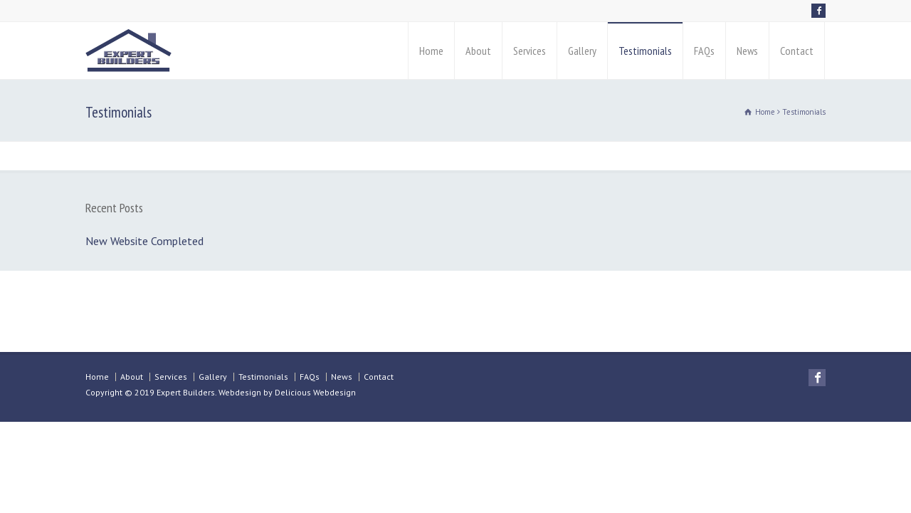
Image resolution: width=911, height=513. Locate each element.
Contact (796, 50)
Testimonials (645, 50)
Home (431, 50)
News (747, 50)
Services (529, 50)
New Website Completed (144, 241)
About (478, 50)
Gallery (582, 50)
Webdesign (239, 392)
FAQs (704, 50)
